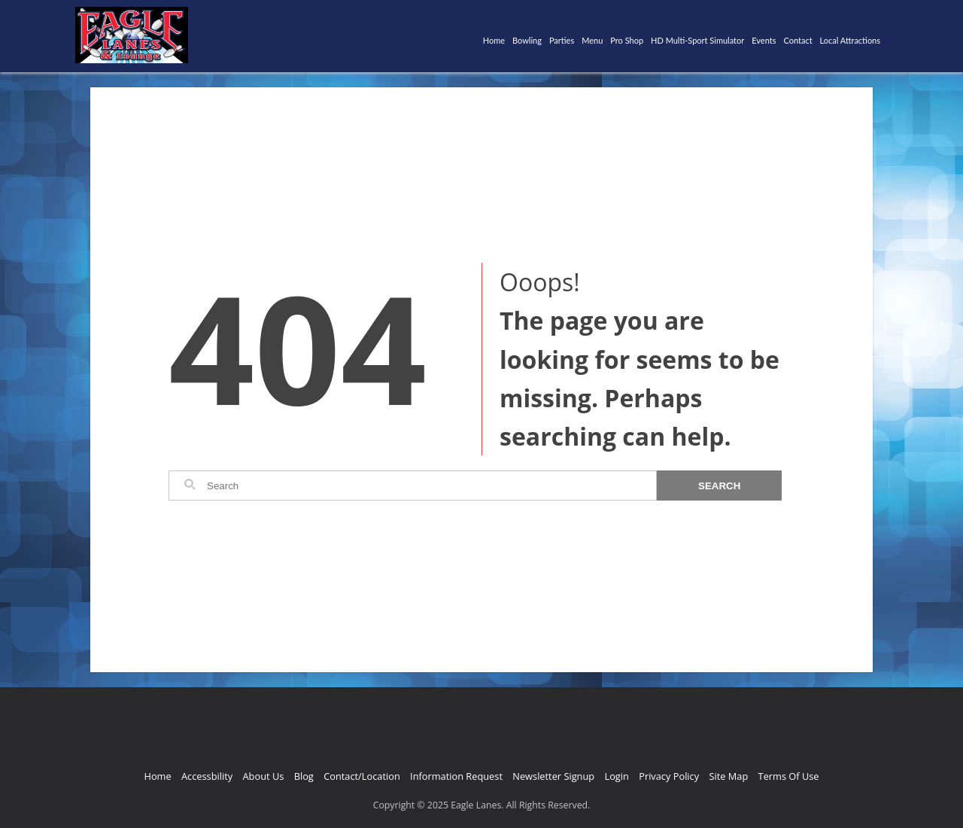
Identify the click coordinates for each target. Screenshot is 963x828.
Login (616, 776)
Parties (561, 40)
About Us (263, 776)
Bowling (527, 40)
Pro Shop (626, 40)
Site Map (728, 776)
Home (494, 40)
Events (764, 40)
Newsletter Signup (553, 776)
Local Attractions (850, 40)
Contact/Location (362, 776)
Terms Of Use (788, 776)
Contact (797, 40)
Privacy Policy (669, 776)
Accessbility (206, 776)
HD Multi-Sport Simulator (697, 40)
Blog (304, 776)
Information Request (456, 776)
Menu (592, 40)
